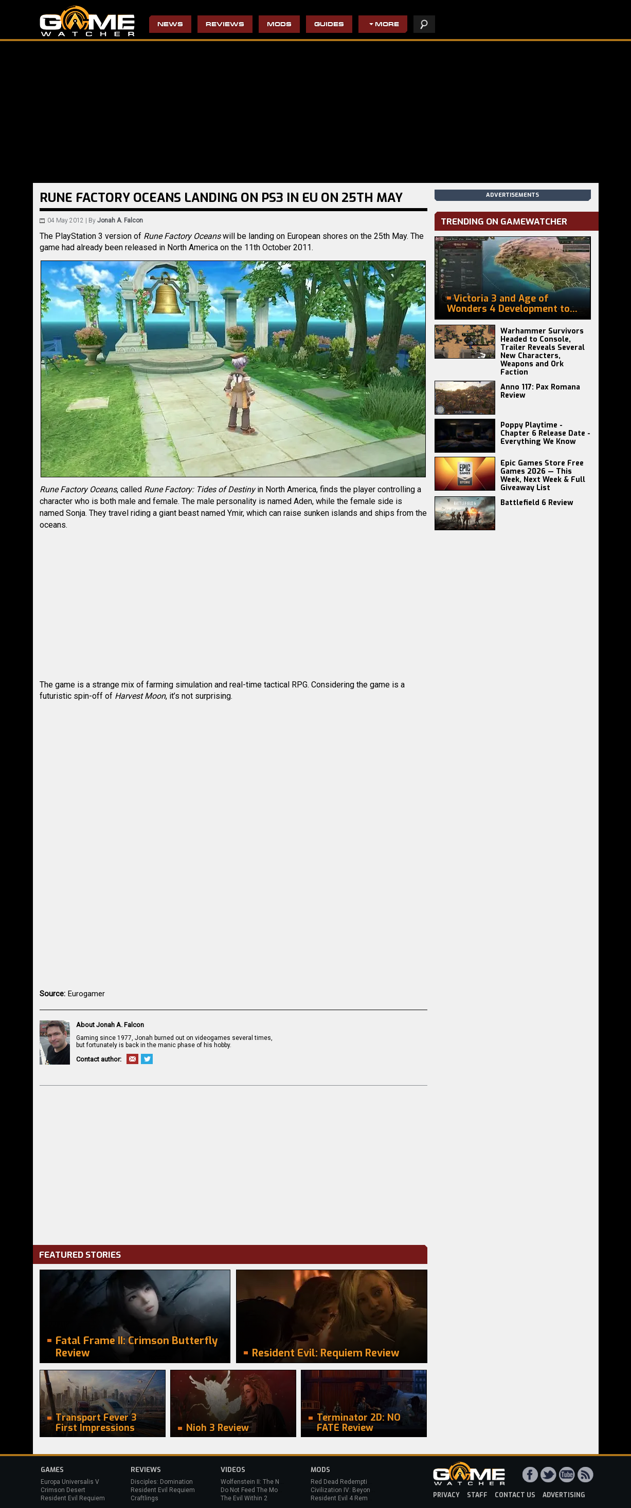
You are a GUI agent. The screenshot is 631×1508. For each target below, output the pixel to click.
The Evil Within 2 (244, 1498)
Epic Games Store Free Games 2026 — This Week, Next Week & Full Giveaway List (542, 475)
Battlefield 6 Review (536, 503)
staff (477, 1495)
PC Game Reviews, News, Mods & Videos (87, 21)
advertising (564, 1495)
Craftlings (144, 1498)
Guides (329, 25)
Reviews (225, 25)
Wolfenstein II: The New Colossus (268, 1481)
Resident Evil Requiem (73, 1498)
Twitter (147, 1059)
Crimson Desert (63, 1490)
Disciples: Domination (162, 1481)
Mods (279, 25)
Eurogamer (86, 993)
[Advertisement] (233, 1163)
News (170, 25)
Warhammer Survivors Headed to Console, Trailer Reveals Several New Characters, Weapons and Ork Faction (542, 351)
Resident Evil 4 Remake (344, 1498)
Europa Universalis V (70, 1481)
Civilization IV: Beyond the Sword (357, 1490)
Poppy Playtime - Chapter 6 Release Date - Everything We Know (545, 433)
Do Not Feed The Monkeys (258, 1490)
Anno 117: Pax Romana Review (540, 391)
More (387, 25)
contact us (515, 1495)
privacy (446, 1495)
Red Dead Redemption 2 (345, 1481)
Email (132, 1059)
